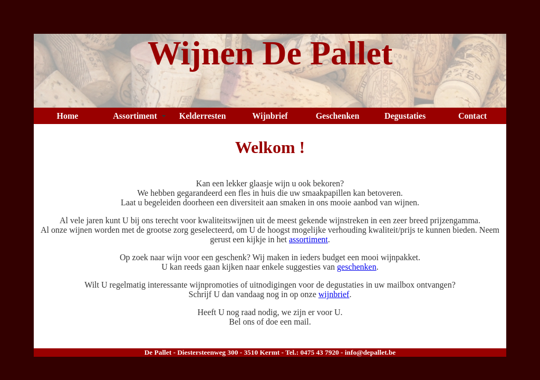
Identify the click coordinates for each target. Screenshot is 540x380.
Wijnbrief (269, 115)
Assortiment (135, 115)
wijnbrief (334, 294)
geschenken (357, 266)
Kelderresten (202, 115)
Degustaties (405, 115)
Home (68, 115)
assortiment (308, 239)
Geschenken (338, 115)
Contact (472, 115)
